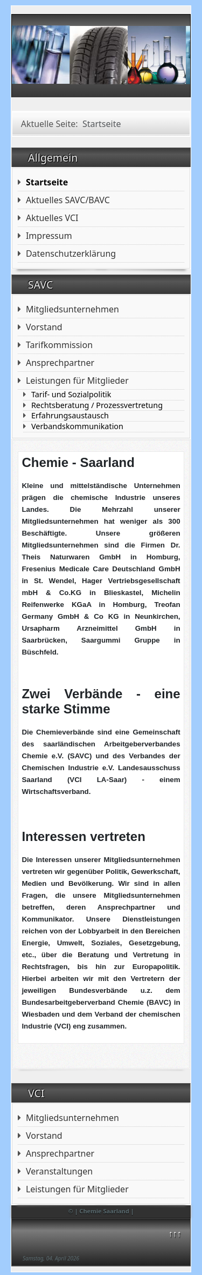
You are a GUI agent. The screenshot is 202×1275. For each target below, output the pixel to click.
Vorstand (44, 327)
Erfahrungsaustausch (70, 415)
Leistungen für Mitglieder (77, 1189)
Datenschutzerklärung (71, 253)
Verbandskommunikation (77, 426)
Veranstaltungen (59, 1171)
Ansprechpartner (60, 363)
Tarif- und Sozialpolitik (71, 394)
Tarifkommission (59, 345)
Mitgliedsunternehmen (72, 309)
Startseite (47, 182)
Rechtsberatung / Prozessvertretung (97, 405)
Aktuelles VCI (52, 218)
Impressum (49, 236)
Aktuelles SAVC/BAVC (68, 200)
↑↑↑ (174, 1233)
